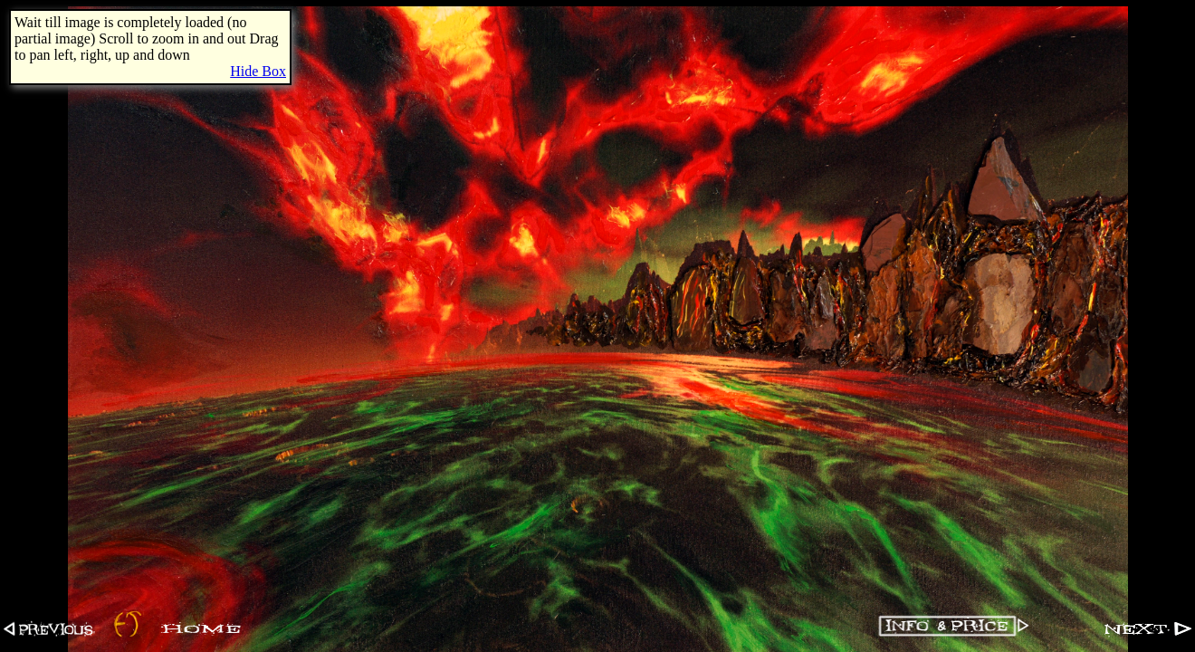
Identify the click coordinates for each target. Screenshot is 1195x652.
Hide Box (258, 71)
